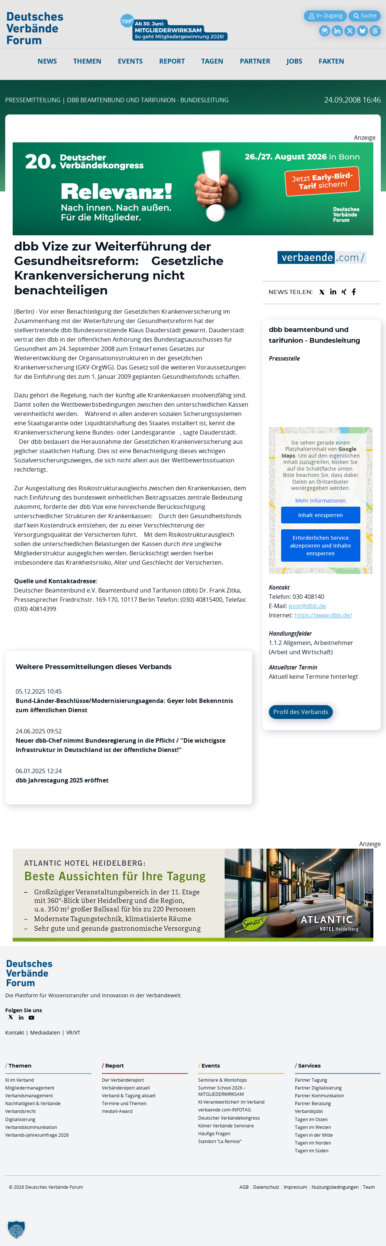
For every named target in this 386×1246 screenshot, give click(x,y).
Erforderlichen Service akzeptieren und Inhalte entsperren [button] (320, 545)
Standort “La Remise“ (219, 1141)
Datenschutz (266, 1187)
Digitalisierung (20, 1119)
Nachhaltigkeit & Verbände (33, 1103)
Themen (87, 61)
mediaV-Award (117, 1111)
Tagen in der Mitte (314, 1135)
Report (172, 61)
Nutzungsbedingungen (335, 1187)
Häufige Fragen (214, 1133)
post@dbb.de (307, 606)
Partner (255, 61)
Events (130, 61)
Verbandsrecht (20, 1111)
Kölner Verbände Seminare (226, 1126)
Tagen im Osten (311, 1119)
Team (369, 1187)
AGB (244, 1187)
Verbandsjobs (309, 1111)
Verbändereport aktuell (126, 1088)
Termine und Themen (124, 1103)
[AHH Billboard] (193, 853)
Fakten (331, 61)
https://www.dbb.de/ (323, 615)
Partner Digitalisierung (318, 1088)
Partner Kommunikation (319, 1095)
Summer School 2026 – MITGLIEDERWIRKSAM (222, 1091)
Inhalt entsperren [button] (320, 515)
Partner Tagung (311, 1080)
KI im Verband (19, 1080)
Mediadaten (45, 1032)
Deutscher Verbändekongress (229, 1118)
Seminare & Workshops (222, 1080)
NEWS (47, 61)
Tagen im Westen (313, 1127)
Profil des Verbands (300, 712)
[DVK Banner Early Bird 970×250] (193, 147)
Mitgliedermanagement (29, 1088)
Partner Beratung (313, 1103)
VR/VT (73, 1032)
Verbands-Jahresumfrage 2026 (37, 1135)
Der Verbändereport (123, 1080)
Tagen (212, 61)
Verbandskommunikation (31, 1127)
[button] (16, 1229)
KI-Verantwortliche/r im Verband (231, 1102)
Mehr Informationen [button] (320, 500)
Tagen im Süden (311, 1150)
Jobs (294, 61)
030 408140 (308, 597)
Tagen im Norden (313, 1143)
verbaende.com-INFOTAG (224, 1110)
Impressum (295, 1187)
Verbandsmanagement (29, 1095)
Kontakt (14, 1032)
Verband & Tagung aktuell (128, 1095)
